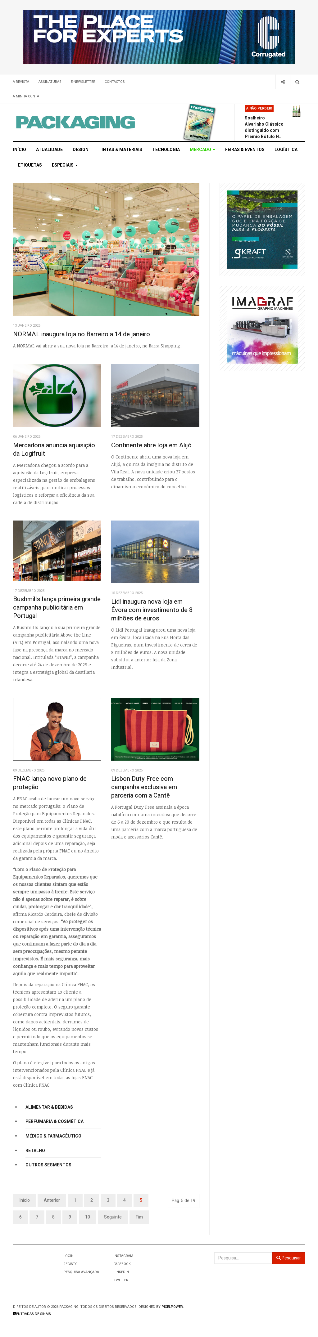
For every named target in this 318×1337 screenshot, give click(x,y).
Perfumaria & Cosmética (54, 1121)
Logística (286, 149)
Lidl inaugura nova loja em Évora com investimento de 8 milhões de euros (152, 610)
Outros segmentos (48, 1165)
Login (68, 1256)
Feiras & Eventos (245, 149)
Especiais (65, 165)
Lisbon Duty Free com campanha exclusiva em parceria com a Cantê (144, 787)
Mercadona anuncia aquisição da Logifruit (54, 449)
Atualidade (49, 149)
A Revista (21, 81)
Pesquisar (288, 1258)
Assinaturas (50, 81)
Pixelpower (172, 1306)
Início (19, 149)
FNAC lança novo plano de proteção (50, 783)
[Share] (282, 81)
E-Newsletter (83, 81)
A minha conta (26, 96)
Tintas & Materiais (120, 149)
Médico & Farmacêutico (53, 1136)
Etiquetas (30, 165)
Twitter (121, 1280)
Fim (139, 1217)
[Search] (297, 81)
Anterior (52, 1200)
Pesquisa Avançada (81, 1272)
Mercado (202, 149)
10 (87, 1217)
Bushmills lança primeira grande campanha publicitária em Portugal (57, 607)
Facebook (122, 1264)
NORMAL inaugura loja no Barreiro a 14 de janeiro (81, 334)
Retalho (35, 1150)
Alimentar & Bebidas (49, 1107)
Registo (70, 1264)
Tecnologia (166, 149)
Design (81, 149)
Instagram (123, 1256)
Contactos (115, 81)
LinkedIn (121, 1272)
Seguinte (113, 1217)
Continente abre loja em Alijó (151, 445)
